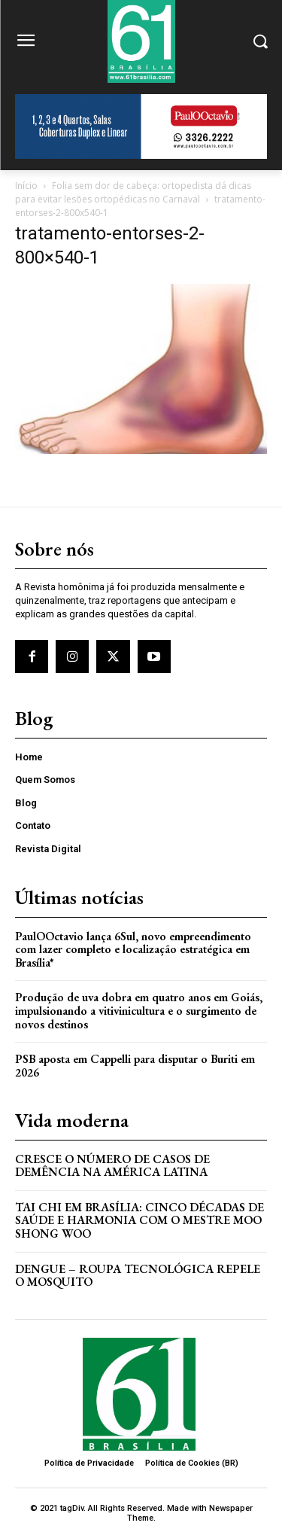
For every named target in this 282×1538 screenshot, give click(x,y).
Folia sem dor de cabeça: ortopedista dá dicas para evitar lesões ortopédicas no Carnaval (133, 192)
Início (26, 185)
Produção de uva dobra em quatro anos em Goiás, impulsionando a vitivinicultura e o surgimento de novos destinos (138, 1010)
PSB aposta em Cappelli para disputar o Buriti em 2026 (135, 1065)
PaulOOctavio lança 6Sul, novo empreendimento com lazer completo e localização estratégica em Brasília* (133, 949)
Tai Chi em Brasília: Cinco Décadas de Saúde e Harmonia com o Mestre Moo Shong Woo (139, 1220)
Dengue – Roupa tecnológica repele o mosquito (137, 1275)
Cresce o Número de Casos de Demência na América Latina (112, 1165)
